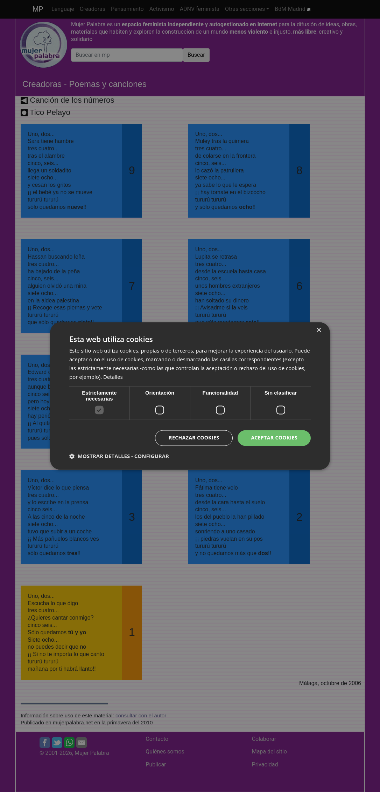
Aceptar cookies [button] (274, 438)
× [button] (318, 330)
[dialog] (190, 396)
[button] (119, 456)
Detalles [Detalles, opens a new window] (113, 376)
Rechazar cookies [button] (194, 438)
